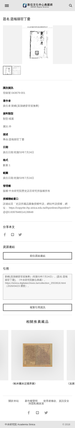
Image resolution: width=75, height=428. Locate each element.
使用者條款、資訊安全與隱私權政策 (49, 402)
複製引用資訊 (37, 307)
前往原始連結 (37, 255)
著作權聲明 (31, 400)
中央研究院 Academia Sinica (20, 424)
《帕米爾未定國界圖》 (24, 383)
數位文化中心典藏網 (37, 5)
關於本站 (13, 400)
